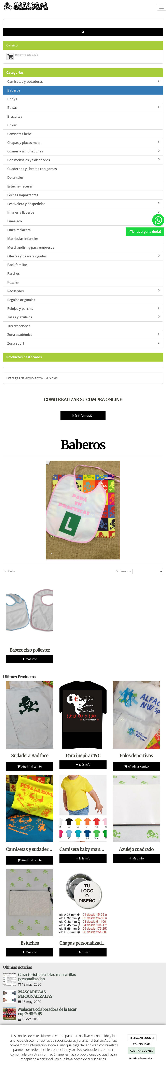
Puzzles (13, 282)
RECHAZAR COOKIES (141, 1038)
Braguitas (14, 116)
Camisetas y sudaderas (83, 81)
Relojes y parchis (83, 308)
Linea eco (83, 221)
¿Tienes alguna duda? (145, 231)
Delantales (15, 177)
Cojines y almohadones (83, 151)
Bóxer (12, 125)
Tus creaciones (18, 326)
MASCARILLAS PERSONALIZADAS (35, 994)
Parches (13, 273)
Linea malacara (19, 230)
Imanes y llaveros (83, 212)
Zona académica (83, 334)
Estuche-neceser (20, 186)
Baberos (13, 90)
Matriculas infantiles (23, 238)
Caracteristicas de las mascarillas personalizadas (47, 976)
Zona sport (83, 343)
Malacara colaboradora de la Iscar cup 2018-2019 (47, 1011)
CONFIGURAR (141, 1044)
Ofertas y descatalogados (83, 256)
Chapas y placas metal (83, 142)
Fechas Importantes (22, 195)
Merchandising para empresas (30, 247)
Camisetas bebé (19, 134)
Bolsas (83, 107)
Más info (29, 659)
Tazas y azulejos (83, 317)
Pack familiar (17, 265)
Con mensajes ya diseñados (83, 160)
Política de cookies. (141, 1058)
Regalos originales (21, 300)
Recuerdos (83, 291)
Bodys (12, 99)
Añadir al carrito (29, 766)
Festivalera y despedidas (83, 204)
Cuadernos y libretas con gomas (32, 169)
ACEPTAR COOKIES (141, 1050)
